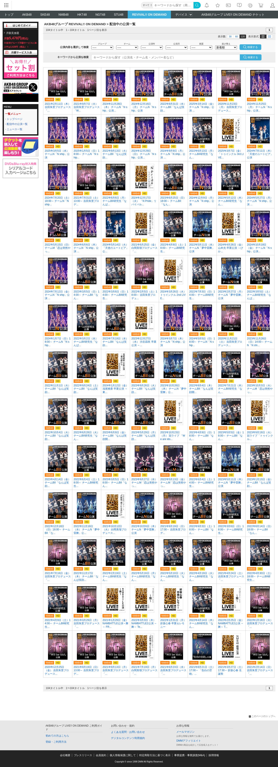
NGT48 (100, 14)
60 (236, 36)
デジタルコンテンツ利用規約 (128, 738)
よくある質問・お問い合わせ (128, 732)
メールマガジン (185, 731)
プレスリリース (83, 755)
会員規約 (101, 755)
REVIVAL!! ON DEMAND (149, 14)
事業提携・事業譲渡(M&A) (189, 755)
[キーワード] (173, 5)
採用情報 (213, 755)
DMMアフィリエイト (188, 740)
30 (230, 36)
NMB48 (63, 14)
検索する (253, 57)
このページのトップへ (262, 716)
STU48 (119, 14)
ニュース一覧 (14, 129)
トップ (8, 14)
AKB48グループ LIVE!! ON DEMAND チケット (233, 14)
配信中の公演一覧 (17, 124)
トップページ (14, 119)
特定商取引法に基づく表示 (154, 755)
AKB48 (27, 14)
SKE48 (45, 14)
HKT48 (82, 14)
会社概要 (65, 755)
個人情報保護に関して (123, 755)
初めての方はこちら (57, 735)
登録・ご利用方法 (56, 741)
